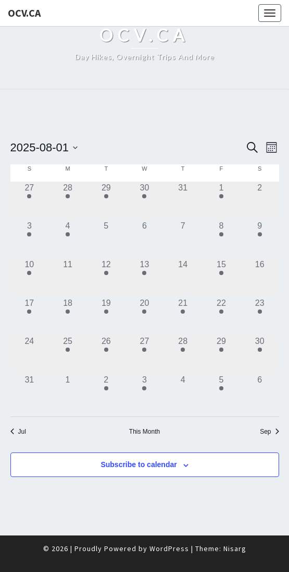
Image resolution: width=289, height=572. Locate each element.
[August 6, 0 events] (144, 239)
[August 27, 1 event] (144, 354)
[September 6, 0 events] (260, 393)
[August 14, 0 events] (183, 277)
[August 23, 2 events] (260, 316)
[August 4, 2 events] (67, 239)
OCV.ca (24, 12)
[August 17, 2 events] (29, 316)
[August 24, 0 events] (29, 354)
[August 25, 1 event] (67, 354)
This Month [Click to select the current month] (144, 431)
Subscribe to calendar (138, 464)
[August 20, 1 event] (144, 316)
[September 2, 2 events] (106, 393)
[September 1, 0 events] (67, 393)
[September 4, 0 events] (183, 393)
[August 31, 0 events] (29, 393)
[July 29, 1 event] (106, 201)
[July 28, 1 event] (67, 201)
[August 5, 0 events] (106, 239)
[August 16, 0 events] (260, 277)
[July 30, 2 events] (144, 201)
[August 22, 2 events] (221, 316)
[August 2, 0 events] (260, 201)
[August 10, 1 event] (29, 277)
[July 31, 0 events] (183, 201)
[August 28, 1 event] (183, 354)
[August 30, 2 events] (260, 354)
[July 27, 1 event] (29, 201)
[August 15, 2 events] (221, 277)
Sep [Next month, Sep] (269, 431)
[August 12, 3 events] (106, 277)
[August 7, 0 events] (183, 239)
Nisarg (234, 548)
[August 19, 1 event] (106, 316)
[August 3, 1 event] (29, 239)
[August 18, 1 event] (67, 316)
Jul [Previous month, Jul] (18, 431)
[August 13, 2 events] (144, 277)
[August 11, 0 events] (67, 277)
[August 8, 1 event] (221, 239)
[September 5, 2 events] (221, 393)
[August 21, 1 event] (183, 316)
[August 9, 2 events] (260, 239)
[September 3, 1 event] (144, 393)
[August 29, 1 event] (221, 354)
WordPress (169, 548)
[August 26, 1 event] (106, 354)
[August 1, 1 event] (221, 201)
